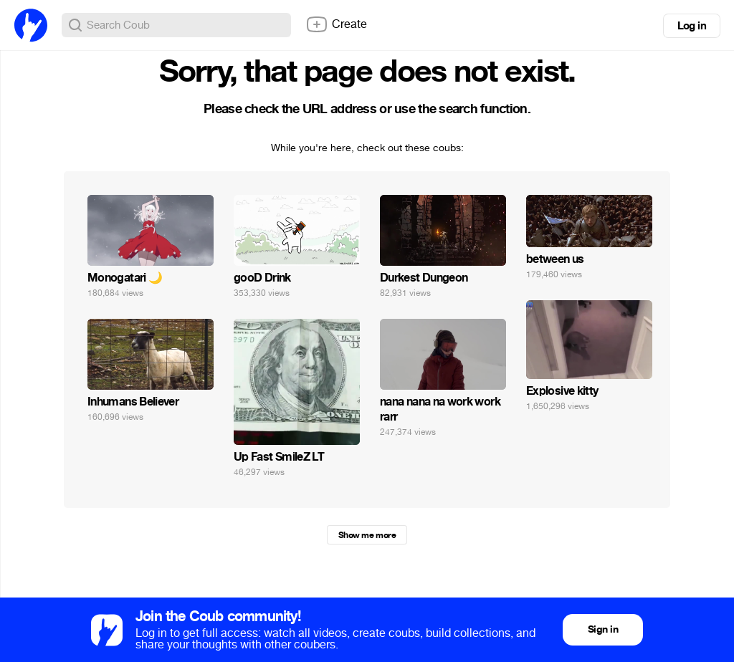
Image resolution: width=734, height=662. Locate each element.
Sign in (603, 629)
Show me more (367, 535)
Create (336, 24)
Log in (691, 26)
